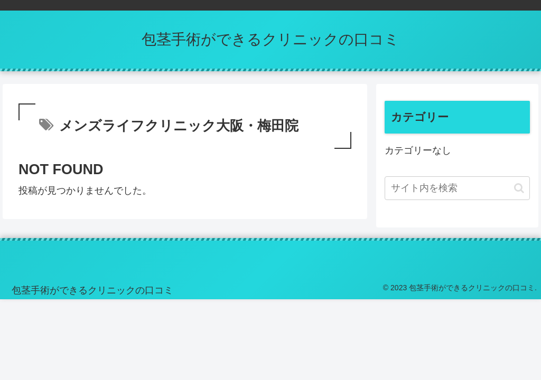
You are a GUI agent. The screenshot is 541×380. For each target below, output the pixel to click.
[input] (457, 188)
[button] (519, 188)
